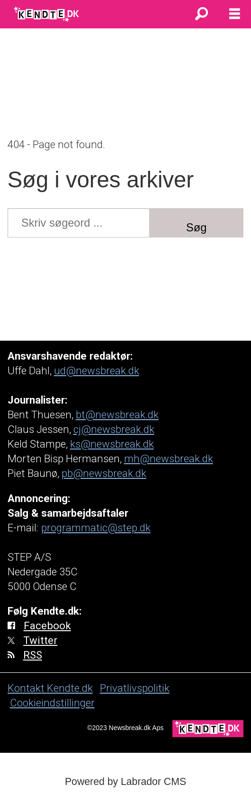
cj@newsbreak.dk (113, 429)
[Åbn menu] (234, 14)
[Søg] (201, 14)
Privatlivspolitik (135, 688)
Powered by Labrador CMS (125, 781)
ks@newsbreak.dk (112, 444)
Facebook (47, 625)
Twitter (40, 640)
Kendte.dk (70, 688)
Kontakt (27, 688)
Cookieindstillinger (52, 702)
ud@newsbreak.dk (96, 370)
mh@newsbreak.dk (168, 458)
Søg (196, 227)
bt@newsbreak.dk (117, 414)
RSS (32, 655)
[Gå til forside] (47, 14)
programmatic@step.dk (96, 527)
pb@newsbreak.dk (104, 473)
